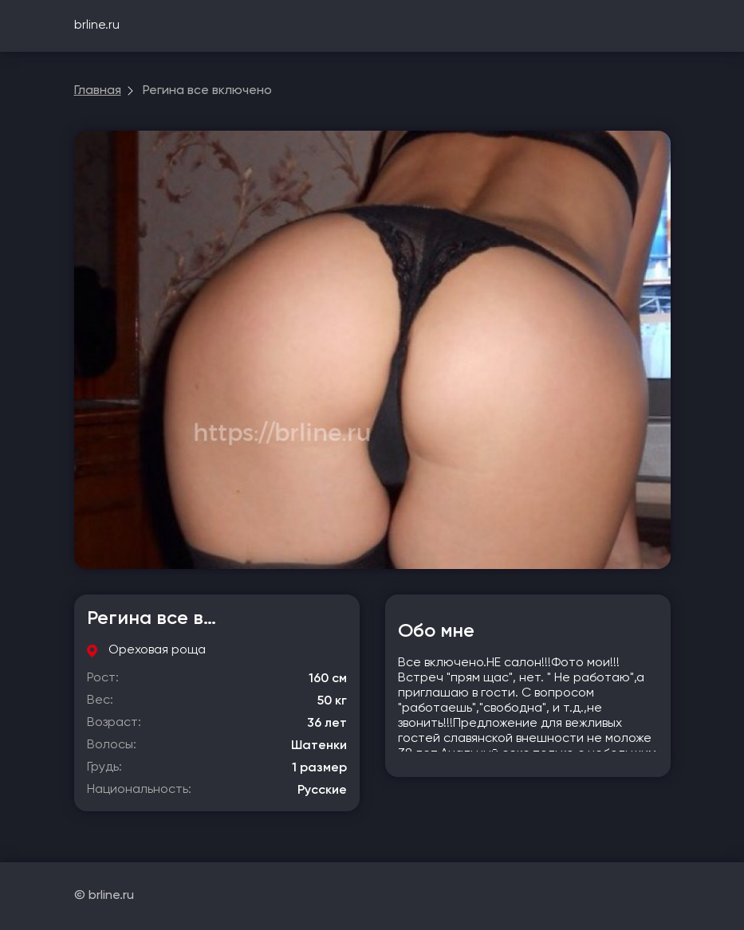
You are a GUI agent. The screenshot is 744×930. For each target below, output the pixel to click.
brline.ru (97, 25)
